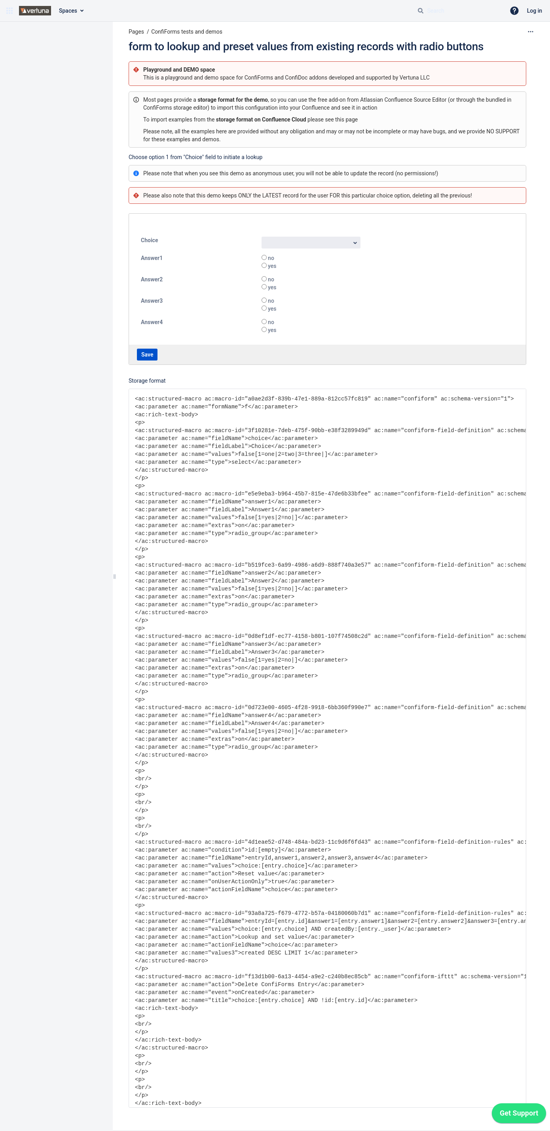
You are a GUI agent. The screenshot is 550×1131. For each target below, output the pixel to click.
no (270, 258)
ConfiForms (260, 77)
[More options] (530, 32)
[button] (9, 11)
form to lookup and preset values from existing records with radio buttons (306, 46)
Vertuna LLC (415, 77)
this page (346, 119)
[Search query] (458, 10)
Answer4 (152, 322)
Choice (149, 240)
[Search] (420, 11)
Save (147, 354)
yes (272, 266)
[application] (519, 1115)
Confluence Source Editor (416, 100)
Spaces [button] (68, 11)
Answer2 (152, 279)
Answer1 (152, 258)
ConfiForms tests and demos (186, 31)
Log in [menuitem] (534, 11)
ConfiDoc (297, 77)
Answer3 (152, 301)
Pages (136, 31)
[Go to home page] (35, 10)
